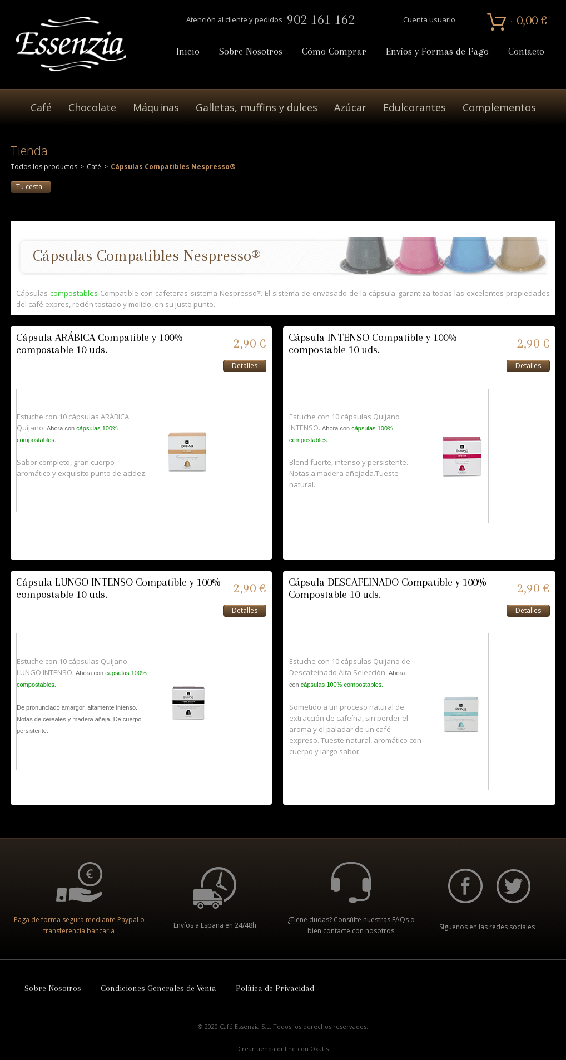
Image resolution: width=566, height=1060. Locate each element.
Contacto (526, 51)
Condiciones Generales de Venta (158, 988)
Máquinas (156, 107)
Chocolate (92, 107)
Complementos (499, 107)
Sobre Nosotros (250, 51)
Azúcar (350, 107)
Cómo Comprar (334, 51)
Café (41, 107)
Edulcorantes (414, 107)
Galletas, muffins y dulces (256, 107)
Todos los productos (44, 166)
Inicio (188, 51)
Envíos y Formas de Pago (437, 51)
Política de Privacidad (275, 988)
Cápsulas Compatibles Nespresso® (173, 166)
